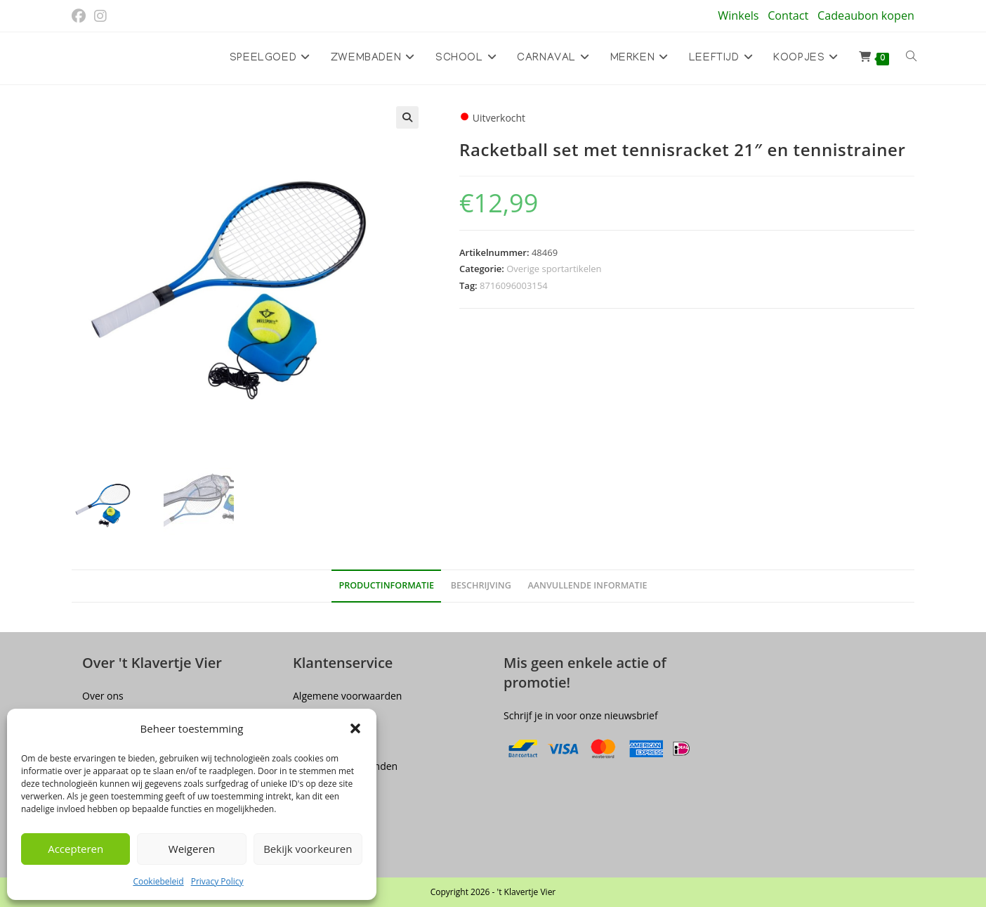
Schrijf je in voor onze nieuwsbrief (581, 715)
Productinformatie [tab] (386, 586)
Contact (788, 15)
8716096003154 (514, 285)
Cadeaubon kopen (865, 15)
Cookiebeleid (158, 881)
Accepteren (75, 849)
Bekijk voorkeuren (307, 849)
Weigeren (192, 849)
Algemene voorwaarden (347, 695)
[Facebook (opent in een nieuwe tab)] (81, 16)
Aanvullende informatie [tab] (587, 586)
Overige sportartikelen (553, 268)
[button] (355, 728)
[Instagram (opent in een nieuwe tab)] (100, 16)
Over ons (103, 695)
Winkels (738, 15)
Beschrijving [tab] (481, 586)
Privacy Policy (217, 881)
